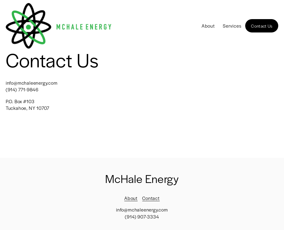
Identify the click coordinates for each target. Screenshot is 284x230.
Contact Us (261, 26)
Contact (151, 198)
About (208, 25)
